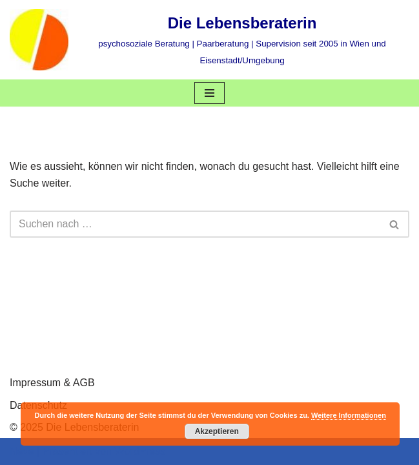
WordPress (139, 451)
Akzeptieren (217, 431)
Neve (22, 451)
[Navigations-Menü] (209, 93)
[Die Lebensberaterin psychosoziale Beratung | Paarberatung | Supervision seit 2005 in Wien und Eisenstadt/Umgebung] (209, 39)
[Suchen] (195, 224)
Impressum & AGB (52, 382)
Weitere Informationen (348, 415)
